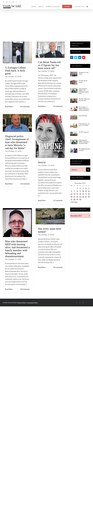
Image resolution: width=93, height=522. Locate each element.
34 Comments (57, 267)
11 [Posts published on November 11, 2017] (86, 191)
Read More (9, 106)
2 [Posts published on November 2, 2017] (80, 188)
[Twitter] (75, 57)
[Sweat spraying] (73, 118)
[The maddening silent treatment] (73, 151)
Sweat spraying (83, 115)
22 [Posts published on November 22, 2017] (77, 197)
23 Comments (25, 184)
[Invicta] (50, 136)
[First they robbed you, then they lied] (73, 101)
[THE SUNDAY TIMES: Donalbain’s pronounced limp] (73, 142)
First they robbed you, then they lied (84, 99)
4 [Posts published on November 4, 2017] (85, 188)
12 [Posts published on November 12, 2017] (89, 191)
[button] (87, 6)
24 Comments (25, 289)
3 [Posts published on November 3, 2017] (83, 188)
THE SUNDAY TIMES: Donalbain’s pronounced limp (84, 142)
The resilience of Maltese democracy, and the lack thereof (84, 108)
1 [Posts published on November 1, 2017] (77, 188)
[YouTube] (83, 57)
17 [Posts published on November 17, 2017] (83, 194)
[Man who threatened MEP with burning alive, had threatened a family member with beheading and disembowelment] (17, 222)
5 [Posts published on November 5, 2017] (88, 188)
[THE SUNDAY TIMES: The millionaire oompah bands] (73, 91)
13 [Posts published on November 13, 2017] (71, 194)
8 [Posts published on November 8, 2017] (77, 191)
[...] (24, 102)
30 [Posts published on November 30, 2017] (80, 199)
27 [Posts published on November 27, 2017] (71, 199)
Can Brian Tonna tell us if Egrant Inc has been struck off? (49, 65)
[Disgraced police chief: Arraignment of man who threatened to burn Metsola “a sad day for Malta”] (17, 123)
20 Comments (25, 106)
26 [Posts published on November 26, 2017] (89, 197)
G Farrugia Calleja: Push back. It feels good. (15, 70)
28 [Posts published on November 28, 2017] (74, 199)
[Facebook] (71, 57)
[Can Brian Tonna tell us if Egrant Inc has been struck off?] (50, 50)
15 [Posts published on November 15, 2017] (77, 194)
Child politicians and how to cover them (84, 124)
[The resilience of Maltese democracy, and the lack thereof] (73, 109)
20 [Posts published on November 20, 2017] (71, 197)
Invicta (42, 162)
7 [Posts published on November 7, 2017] (74, 191)
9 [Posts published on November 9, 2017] (80, 191)
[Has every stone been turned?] (50, 216)
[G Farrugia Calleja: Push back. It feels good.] (17, 52)
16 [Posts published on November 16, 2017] (80, 194)
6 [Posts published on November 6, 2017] (71, 191)
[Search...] (78, 169)
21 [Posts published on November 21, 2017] (74, 197)
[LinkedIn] (79, 57)
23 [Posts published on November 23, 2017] (80, 197)
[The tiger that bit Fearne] (73, 83)
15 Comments (57, 106)
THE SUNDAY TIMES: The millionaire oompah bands (84, 91)
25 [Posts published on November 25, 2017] (86, 197)
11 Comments (57, 200)
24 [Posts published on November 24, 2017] (83, 197)
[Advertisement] (46, 23)
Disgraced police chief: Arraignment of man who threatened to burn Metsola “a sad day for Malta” (17, 142)
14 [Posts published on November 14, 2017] (74, 194)
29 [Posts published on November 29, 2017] (77, 199)
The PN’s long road (84, 132)
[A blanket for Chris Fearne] (73, 75)
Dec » (76, 202)
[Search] (88, 169)
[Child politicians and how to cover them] (73, 126)
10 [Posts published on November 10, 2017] (83, 191)
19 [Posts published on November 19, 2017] (89, 194)
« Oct (72, 202)
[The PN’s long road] (73, 134)
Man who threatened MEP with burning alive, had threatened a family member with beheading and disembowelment (17, 249)
